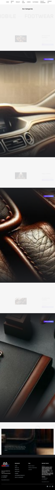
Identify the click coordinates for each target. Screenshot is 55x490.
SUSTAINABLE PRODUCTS (20, 475)
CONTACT (30, 469)
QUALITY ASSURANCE (42, 2)
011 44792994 (4, 477)
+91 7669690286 (4, 475)
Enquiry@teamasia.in (5, 479)
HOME (7, 2)
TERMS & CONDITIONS (32, 467)
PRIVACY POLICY (31, 465)
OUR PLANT (23, 2)
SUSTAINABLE (35, 2)
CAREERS (29, 2)
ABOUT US (12, 2)
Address (43, 465)
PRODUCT (18, 2)
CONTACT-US (49, 2)
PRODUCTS (17, 469)
